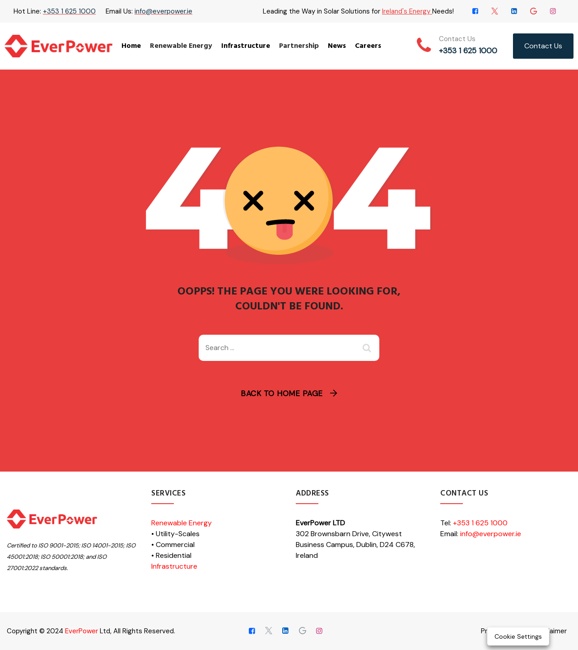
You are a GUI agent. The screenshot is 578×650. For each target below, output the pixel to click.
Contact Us (543, 46)
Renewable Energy (181, 46)
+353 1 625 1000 (69, 11)
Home (131, 46)
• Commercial (173, 544)
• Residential (171, 555)
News (337, 46)
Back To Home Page (282, 393)
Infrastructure (245, 46)
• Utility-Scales (175, 533)
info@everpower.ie (163, 11)
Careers (368, 46)
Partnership (299, 46)
